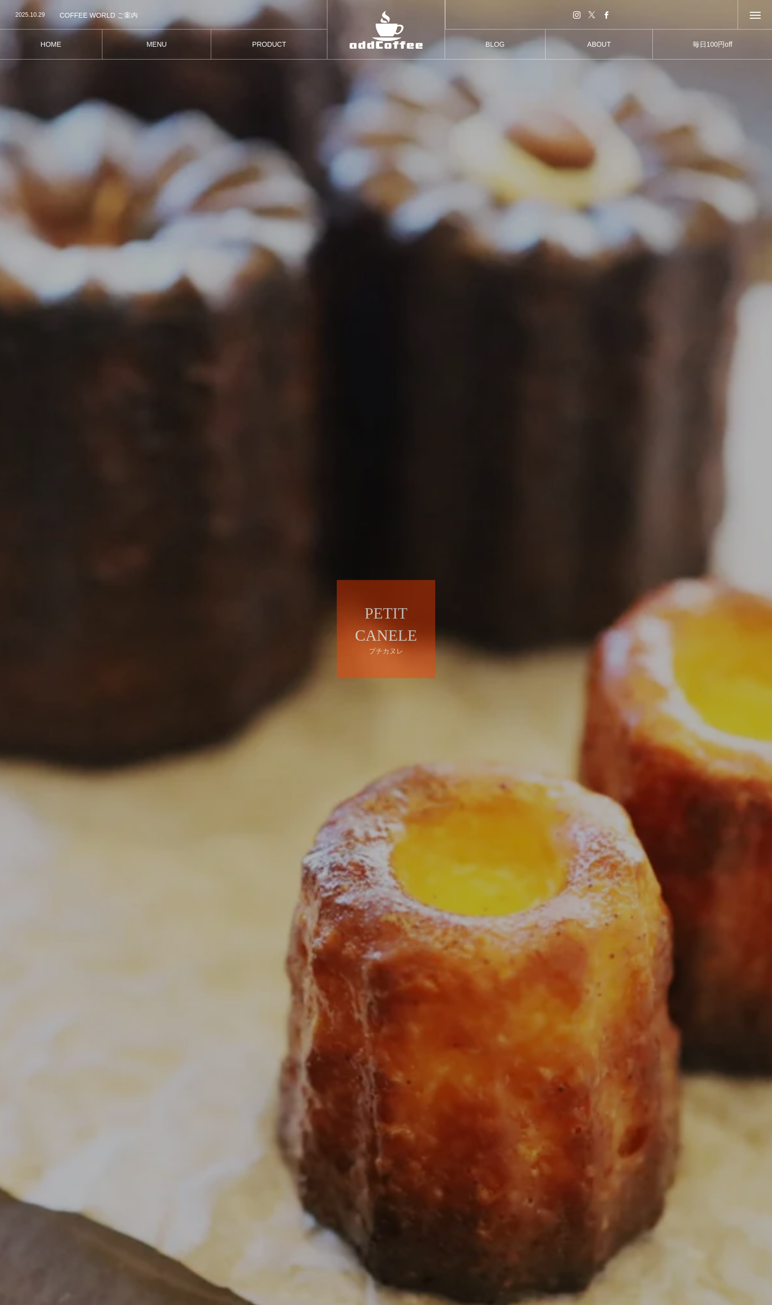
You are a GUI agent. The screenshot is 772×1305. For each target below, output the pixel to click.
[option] (163, 15)
